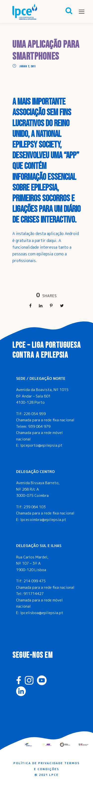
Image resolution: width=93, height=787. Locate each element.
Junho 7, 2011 (28, 66)
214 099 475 (35, 581)
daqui (51, 240)
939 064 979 (39, 426)
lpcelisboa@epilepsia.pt (41, 612)
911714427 (34, 593)
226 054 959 (35, 413)
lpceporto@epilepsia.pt (41, 445)
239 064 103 (35, 507)
